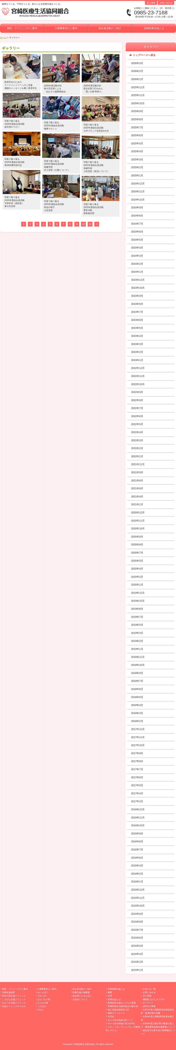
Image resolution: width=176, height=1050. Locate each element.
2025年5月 (137, 143)
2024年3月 (137, 255)
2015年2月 (137, 961)
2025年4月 (137, 151)
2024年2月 (137, 263)
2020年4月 (137, 568)
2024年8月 (137, 215)
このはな (41, 1006)
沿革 (110, 996)
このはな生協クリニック (14, 999)
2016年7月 (137, 849)
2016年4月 (137, 865)
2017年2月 (137, 801)
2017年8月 (137, 761)
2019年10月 (138, 600)
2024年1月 (137, 271)
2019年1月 (137, 648)
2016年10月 (138, 825)
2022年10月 (138, 384)
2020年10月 (138, 528)
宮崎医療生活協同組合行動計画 (123, 1006)
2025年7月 (137, 127)
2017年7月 (137, 769)
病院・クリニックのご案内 (22, 28)
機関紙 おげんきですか (154, 999)
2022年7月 (137, 408)
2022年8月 (137, 400)
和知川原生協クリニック (14, 996)
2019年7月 (137, 616)
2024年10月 (138, 199)
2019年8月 (137, 608)
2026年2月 (137, 71)
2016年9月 (137, 833)
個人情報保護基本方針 (118, 1009)
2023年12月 (138, 279)
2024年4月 (137, 247)
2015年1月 (137, 969)
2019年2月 (137, 641)
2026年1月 (137, 79)
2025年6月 (137, 135)
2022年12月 (138, 368)
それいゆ (41, 996)
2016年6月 (137, 857)
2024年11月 (138, 191)
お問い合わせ (165, 3)
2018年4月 (137, 705)
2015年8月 (137, 921)
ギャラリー (148, 1003)
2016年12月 (138, 809)
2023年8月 (137, 303)
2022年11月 (138, 376)
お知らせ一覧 (149, 989)
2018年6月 (137, 689)
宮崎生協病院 (8, 992)
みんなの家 (42, 1003)
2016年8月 (137, 841)
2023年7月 (137, 311)
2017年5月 (137, 785)
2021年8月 (137, 480)
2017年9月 (137, 753)
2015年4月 (137, 953)
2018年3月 (137, 713)
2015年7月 (137, 929)
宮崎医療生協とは (154, 28)
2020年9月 (137, 536)
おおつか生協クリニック (14, 1003)
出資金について (80, 999)
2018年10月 (138, 664)
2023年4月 (137, 336)
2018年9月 (137, 673)
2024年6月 (137, 231)
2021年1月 (137, 504)
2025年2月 (137, 167)
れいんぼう (42, 992)
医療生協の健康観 (81, 992)
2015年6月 (137, 937)
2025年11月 (138, 95)
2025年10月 (138, 103)
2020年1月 (137, 584)
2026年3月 (137, 63)
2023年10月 (138, 287)
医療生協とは (114, 999)
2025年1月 (137, 175)
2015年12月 (138, 889)
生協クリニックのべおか (14, 1006)
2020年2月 (137, 576)
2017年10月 (138, 745)
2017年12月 (138, 729)
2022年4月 (137, 432)
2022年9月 (137, 392)
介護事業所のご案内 (66, 28)
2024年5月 (137, 239)
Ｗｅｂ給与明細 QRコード (120, 1020)
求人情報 (151, 3)
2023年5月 (137, 327)
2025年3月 (137, 159)
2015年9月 (137, 913)
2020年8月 (137, 544)
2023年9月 (137, 295)
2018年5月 (137, 697)
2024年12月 (138, 183)
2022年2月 (137, 448)
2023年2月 (137, 352)
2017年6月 (137, 777)
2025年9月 (137, 111)
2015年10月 (138, 905)
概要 (110, 992)
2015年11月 (138, 897)
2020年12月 (138, 512)
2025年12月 (138, 87)
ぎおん (40, 1009)
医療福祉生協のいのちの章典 (122, 1003)
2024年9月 (137, 207)
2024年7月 (137, 223)
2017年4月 (137, 793)
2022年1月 (137, 456)
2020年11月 (138, 520)
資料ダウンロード (116, 1013)
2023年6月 (137, 320)
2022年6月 (137, 416)
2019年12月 (138, 592)
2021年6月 (137, 488)
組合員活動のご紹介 (110, 28)
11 (90, 224)
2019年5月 (137, 624)
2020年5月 (137, 560)
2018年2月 (137, 721)
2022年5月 (137, 424)
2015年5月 (137, 945)
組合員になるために (82, 996)
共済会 (111, 1016)
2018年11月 (138, 657)
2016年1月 (137, 881)
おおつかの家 (43, 999)
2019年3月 (137, 632)
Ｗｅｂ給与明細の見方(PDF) (121, 1023)
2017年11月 (138, 737)
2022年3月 (137, 440)
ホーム (3, 37)
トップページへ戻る (144, 55)
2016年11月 (138, 817)
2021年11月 (138, 464)
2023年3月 (137, 344)
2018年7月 (137, 680)
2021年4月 (137, 496)
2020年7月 (137, 552)
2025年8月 (137, 119)
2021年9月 (137, 472)
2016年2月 (137, 873)
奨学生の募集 (149, 1006)
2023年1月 (137, 360)
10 (83, 224)
